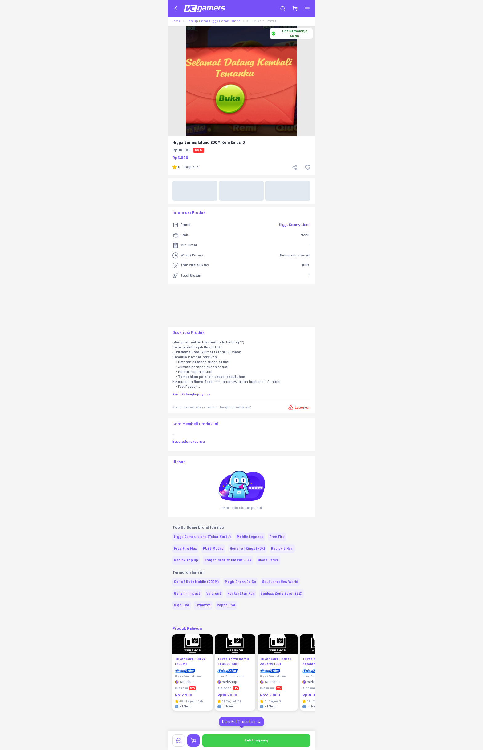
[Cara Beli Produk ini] (241, 721)
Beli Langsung (256, 740)
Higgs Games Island (294, 225)
